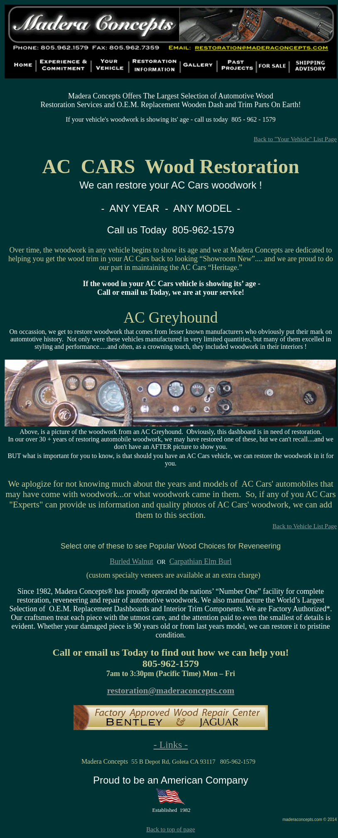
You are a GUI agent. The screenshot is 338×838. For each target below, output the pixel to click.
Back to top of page (170, 829)
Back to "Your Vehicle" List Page (295, 139)
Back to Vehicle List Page (304, 526)
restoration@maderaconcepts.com (171, 691)
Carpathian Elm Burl (200, 561)
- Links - (171, 744)
